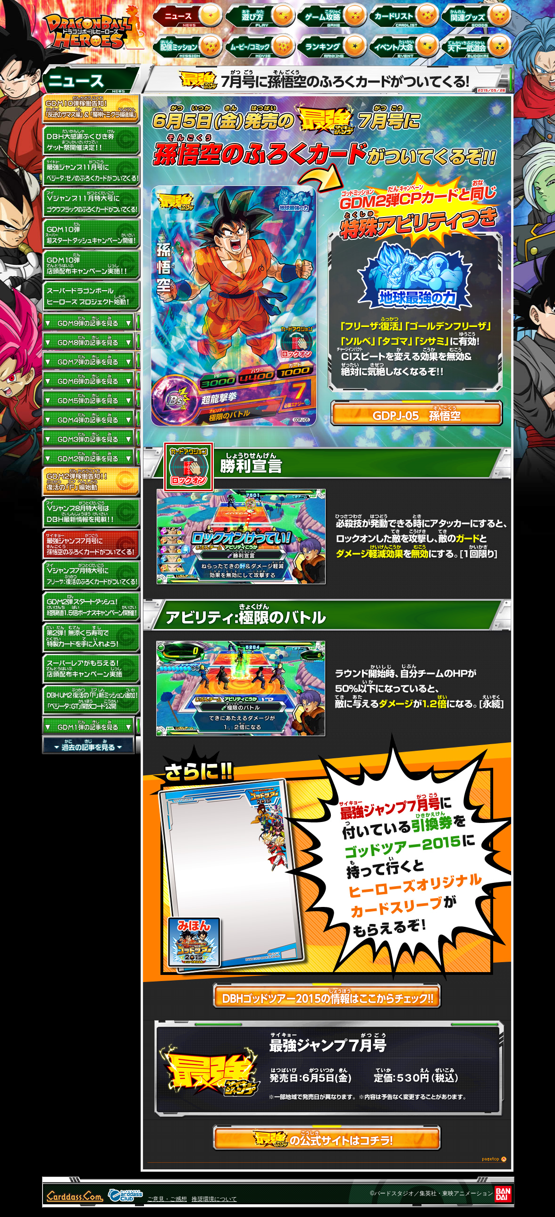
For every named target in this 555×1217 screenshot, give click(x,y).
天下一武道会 (478, 46)
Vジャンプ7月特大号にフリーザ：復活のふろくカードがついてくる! (91, 575)
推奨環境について (214, 1199)
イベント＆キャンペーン (406, 46)
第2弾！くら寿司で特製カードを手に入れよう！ (91, 638)
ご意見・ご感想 (167, 1199)
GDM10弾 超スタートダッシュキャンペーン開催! (91, 234)
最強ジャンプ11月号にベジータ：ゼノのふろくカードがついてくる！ (91, 171)
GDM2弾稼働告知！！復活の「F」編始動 (91, 482)
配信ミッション (189, 46)
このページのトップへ (327, 1161)
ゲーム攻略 (334, 14)
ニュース (189, 14)
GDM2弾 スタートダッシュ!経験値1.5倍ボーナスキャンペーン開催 (91, 606)
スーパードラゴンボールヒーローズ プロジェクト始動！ (91, 296)
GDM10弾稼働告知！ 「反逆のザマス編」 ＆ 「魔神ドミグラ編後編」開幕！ (91, 109)
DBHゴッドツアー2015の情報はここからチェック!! (327, 996)
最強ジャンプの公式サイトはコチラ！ (327, 1138)
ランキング (334, 46)
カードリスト (406, 14)
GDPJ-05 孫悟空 (416, 414)
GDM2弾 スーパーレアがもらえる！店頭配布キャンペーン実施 (91, 669)
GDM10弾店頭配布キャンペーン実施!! (91, 265)
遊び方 (262, 14)
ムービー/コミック (262, 46)
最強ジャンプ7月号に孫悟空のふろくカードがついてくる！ (91, 544)
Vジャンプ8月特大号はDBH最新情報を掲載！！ (91, 513)
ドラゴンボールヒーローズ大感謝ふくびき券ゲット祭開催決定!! (91, 140)
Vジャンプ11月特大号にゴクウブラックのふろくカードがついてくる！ (91, 202)
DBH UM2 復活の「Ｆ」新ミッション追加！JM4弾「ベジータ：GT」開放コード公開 (91, 700)
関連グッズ (478, 14)
